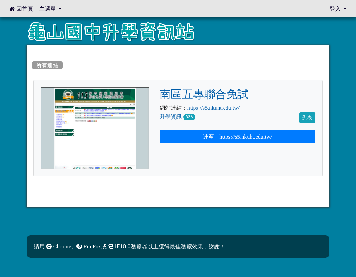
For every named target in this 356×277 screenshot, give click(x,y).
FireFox (88, 246)
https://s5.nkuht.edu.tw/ (213, 107)
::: (33, 51)
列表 (307, 117)
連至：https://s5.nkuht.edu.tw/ (237, 136)
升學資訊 (171, 116)
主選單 (48, 8)
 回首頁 (21, 8)
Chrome (58, 246)
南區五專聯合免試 (204, 94)
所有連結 (47, 65)
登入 (336, 8)
